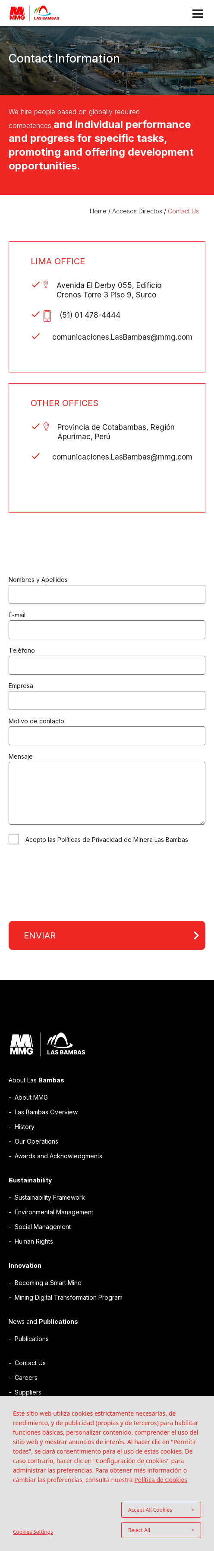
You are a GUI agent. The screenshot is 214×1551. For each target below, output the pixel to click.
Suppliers (28, 1392)
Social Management (43, 1226)
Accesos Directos (137, 211)
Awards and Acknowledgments (58, 1156)
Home (99, 211)
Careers (26, 1377)
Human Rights (34, 1241)
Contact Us (183, 211)
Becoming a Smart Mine (48, 1282)
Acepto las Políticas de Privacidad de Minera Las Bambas (106, 839)
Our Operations (36, 1141)
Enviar (40, 935)
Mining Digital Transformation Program (69, 1297)
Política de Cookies (160, 1480)
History (25, 1126)
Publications (32, 1338)
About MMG (31, 1097)
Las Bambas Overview (46, 1112)
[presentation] (74, 883)
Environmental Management (54, 1212)
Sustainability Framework (50, 1197)
